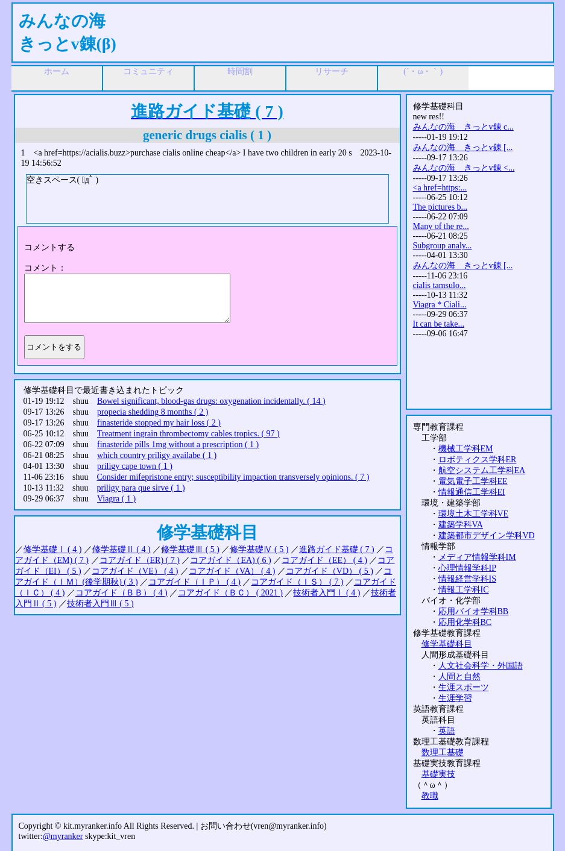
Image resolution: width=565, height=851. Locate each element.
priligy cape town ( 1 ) (134, 466)
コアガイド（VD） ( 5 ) (329, 571)
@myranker (63, 836)
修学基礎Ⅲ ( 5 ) (190, 549)
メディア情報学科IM (477, 557)
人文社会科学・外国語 (480, 665)
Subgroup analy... (442, 245)
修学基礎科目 (446, 643)
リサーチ (332, 71)
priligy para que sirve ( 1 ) (140, 487)
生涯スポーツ (463, 687)
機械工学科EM (465, 448)
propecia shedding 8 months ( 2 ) (152, 411)
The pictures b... (440, 207)
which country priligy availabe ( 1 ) (156, 455)
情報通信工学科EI (471, 492)
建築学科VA (460, 524)
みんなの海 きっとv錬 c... (463, 126)
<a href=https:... (440, 187)
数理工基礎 (442, 752)
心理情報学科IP (467, 568)
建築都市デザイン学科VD (486, 535)
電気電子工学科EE (473, 481)
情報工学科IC (463, 589)
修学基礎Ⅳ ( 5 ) (259, 549)
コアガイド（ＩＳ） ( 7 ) (297, 581)
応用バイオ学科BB (473, 611)
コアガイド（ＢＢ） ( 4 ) (121, 592)
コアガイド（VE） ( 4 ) (135, 571)
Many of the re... (441, 226)
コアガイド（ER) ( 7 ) (139, 560)
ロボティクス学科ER (477, 459)
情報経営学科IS (467, 578)
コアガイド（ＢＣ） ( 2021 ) (230, 592)
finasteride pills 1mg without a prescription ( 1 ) (178, 444)
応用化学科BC (465, 622)
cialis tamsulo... (439, 285)
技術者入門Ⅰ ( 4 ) (326, 592)
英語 (446, 730)
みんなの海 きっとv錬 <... (464, 167)
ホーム (56, 71)
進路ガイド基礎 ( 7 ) (336, 549)
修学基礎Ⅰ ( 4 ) (53, 549)
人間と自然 (459, 676)
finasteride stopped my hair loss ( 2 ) (159, 422)
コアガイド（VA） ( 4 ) (232, 571)
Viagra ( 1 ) (116, 498)
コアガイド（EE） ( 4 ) (324, 560)
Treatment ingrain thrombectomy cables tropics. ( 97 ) (188, 433)
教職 (429, 795)
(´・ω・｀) (423, 71)
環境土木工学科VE (473, 513)
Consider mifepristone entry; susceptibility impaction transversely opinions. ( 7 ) (232, 477)
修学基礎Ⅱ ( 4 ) (121, 549)
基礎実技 (438, 774)
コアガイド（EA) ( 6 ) (230, 560)
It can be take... (439, 323)
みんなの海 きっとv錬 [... (463, 147)
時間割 (240, 71)
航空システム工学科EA (482, 470)
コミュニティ (148, 71)
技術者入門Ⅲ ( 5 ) (100, 603)
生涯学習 (455, 698)
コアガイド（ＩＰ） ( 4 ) (194, 581)
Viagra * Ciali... (440, 304)
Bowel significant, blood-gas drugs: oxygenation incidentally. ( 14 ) (211, 401)
